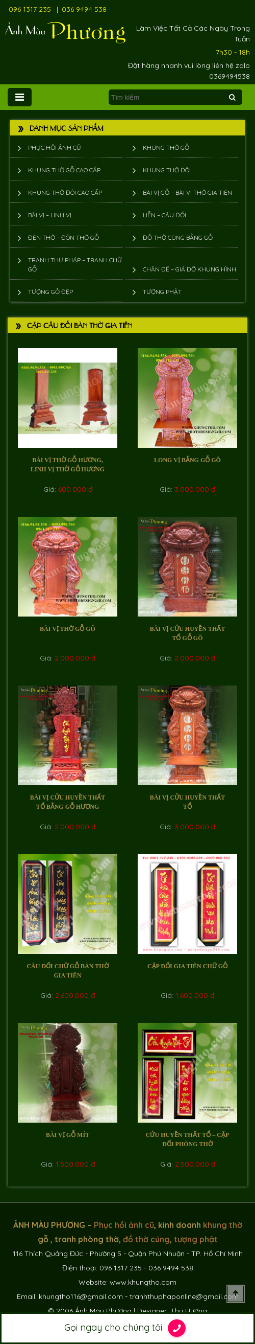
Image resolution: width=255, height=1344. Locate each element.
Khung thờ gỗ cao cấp (64, 170)
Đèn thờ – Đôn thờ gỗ (63, 237)
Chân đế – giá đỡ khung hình (189, 269)
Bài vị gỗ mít (67, 1134)
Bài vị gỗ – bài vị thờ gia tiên (187, 192)
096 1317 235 (30, 9)
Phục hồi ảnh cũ (54, 147)
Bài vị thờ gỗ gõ (67, 628)
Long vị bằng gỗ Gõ (187, 460)
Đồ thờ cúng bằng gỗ (178, 237)
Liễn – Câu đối (164, 215)
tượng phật (196, 1239)
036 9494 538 (84, 9)
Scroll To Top (235, 1294)
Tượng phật (162, 291)
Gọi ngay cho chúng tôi (127, 1328)
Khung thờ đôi (167, 170)
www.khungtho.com (143, 1282)
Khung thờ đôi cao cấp (65, 192)
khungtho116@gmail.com (81, 1296)
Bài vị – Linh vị (49, 215)
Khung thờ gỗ (166, 147)
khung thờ (222, 1225)
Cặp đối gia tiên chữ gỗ (187, 966)
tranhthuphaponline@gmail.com (184, 1296)
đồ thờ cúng (146, 1239)
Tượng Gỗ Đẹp (50, 291)
